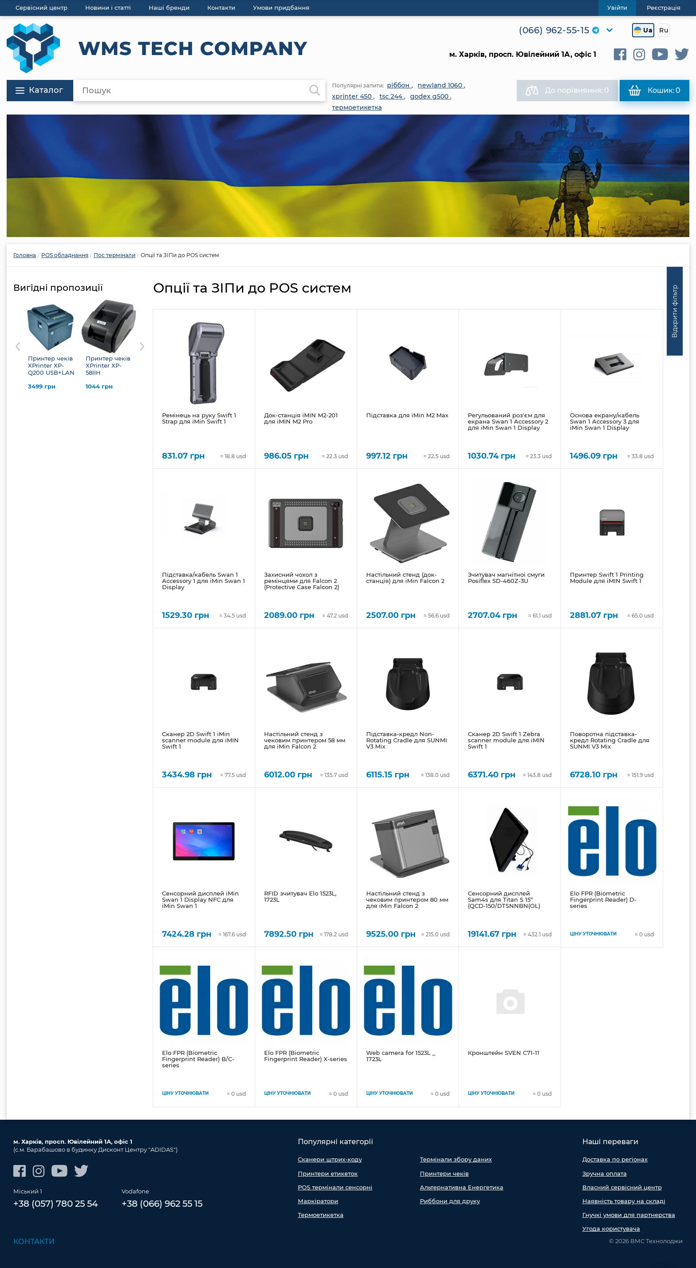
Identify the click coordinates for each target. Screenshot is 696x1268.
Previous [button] (17, 346)
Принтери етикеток (328, 1173)
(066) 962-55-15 (554, 30)
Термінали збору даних (456, 1159)
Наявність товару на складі (623, 1201)
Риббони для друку (450, 1201)
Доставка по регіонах (615, 1159)
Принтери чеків (444, 1173)
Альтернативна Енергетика (461, 1187)
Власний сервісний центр (622, 1187)
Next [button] (142, 346)
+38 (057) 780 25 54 (55, 1203)
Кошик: (654, 90)
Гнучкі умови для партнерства (628, 1214)
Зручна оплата (604, 1173)
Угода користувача (611, 1228)
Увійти (617, 7)
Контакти (34, 1241)
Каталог (39, 90)
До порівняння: (567, 90)
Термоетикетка (321, 1214)
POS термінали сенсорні (335, 1187)
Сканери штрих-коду (330, 1159)
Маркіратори (318, 1201)
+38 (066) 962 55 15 (162, 1203)
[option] (348, 176)
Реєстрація (663, 7)
